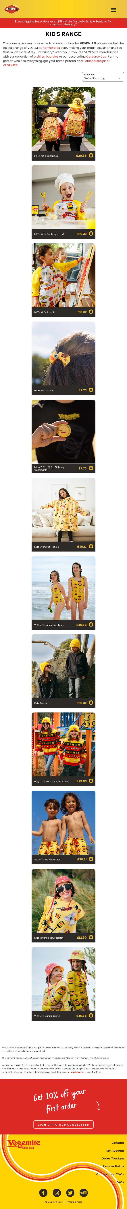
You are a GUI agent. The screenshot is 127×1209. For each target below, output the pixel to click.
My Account (115, 1151)
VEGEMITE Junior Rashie (47, 1016)
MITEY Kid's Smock (44, 312)
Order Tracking (112, 1158)
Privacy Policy (53, 1202)
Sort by (103, 77)
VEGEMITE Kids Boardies (47, 859)
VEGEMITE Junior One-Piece (49, 625)
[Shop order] (103, 78)
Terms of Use (74, 1202)
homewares (51, 48)
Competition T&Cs (110, 1174)
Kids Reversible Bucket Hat (48, 937)
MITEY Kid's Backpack (46, 155)
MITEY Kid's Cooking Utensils (49, 234)
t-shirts (39, 56)
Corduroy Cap (96, 56)
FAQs (120, 1182)
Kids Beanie (40, 703)
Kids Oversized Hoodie (46, 546)
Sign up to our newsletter (63, 1125)
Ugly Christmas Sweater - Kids (51, 781)
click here (77, 1072)
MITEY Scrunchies (43, 390)
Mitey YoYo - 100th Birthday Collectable (49, 468)
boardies (52, 56)
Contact (117, 1143)
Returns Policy (113, 1166)
